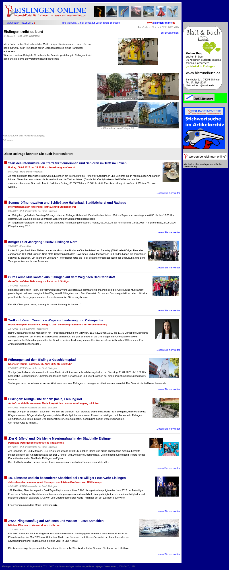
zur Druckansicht (170, 32)
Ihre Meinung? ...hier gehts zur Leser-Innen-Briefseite (91, 22)
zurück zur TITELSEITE (20, 22)
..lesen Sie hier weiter (168, 193)
